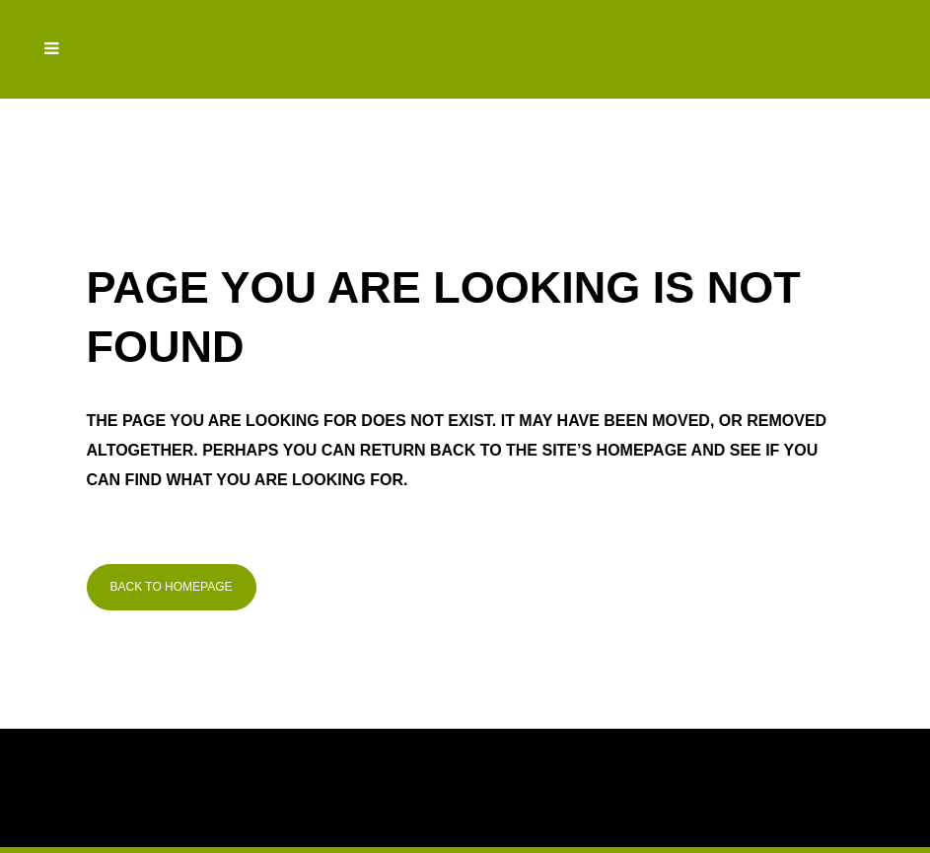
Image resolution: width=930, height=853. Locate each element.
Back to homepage (171, 587)
